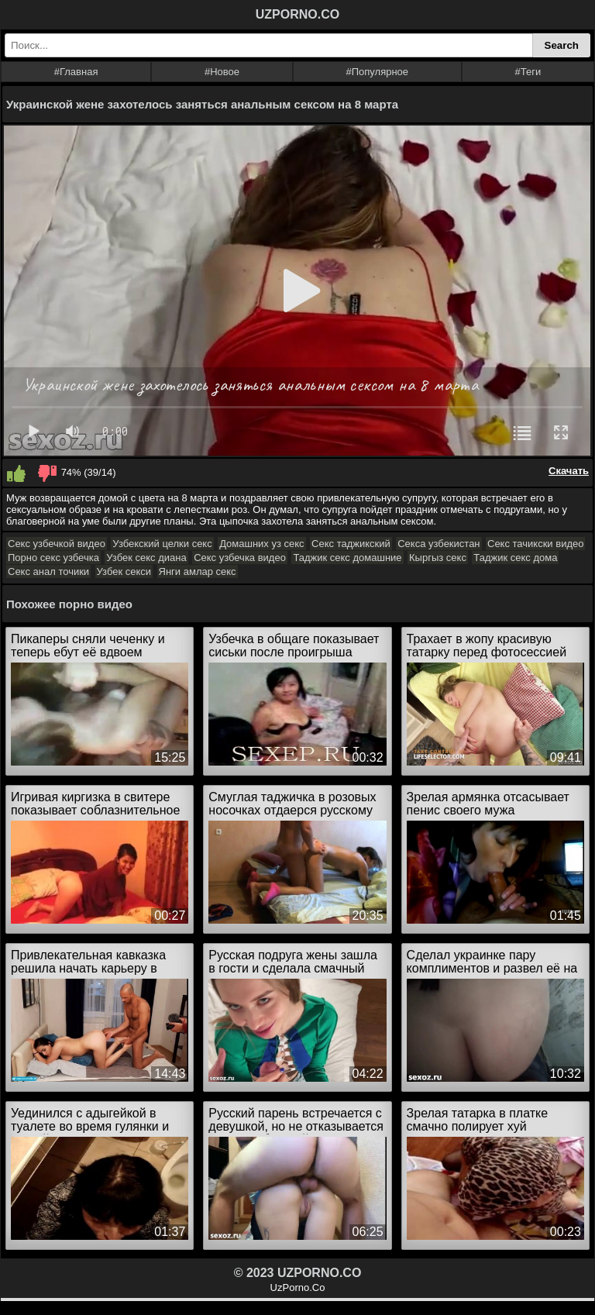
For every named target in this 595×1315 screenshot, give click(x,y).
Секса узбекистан (438, 543)
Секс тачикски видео (535, 543)
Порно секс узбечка (53, 557)
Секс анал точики (48, 571)
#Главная (76, 71)
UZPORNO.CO (297, 14)
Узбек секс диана (146, 557)
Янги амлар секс (197, 571)
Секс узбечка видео (240, 557)
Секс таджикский (350, 543)
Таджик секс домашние (347, 557)
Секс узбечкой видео (56, 543)
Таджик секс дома (515, 557)
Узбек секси (124, 571)
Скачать (569, 471)
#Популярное (377, 71)
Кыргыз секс (437, 557)
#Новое (222, 71)
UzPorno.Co (297, 1287)
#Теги (528, 71)
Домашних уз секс (261, 543)
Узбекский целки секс (162, 543)
